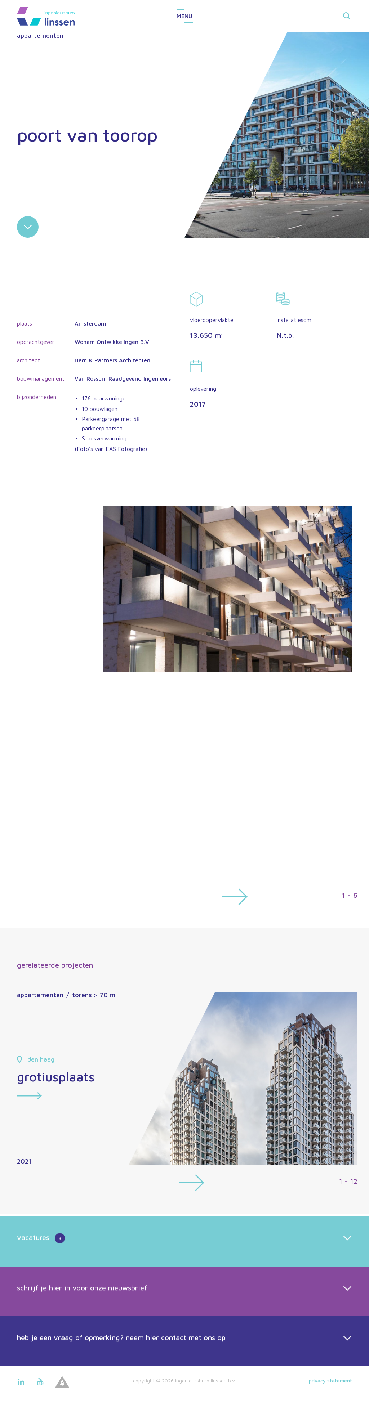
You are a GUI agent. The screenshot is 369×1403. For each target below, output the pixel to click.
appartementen (40, 35)
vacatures (41, 1282)
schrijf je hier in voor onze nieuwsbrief (82, 1331)
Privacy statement (330, 1380)
